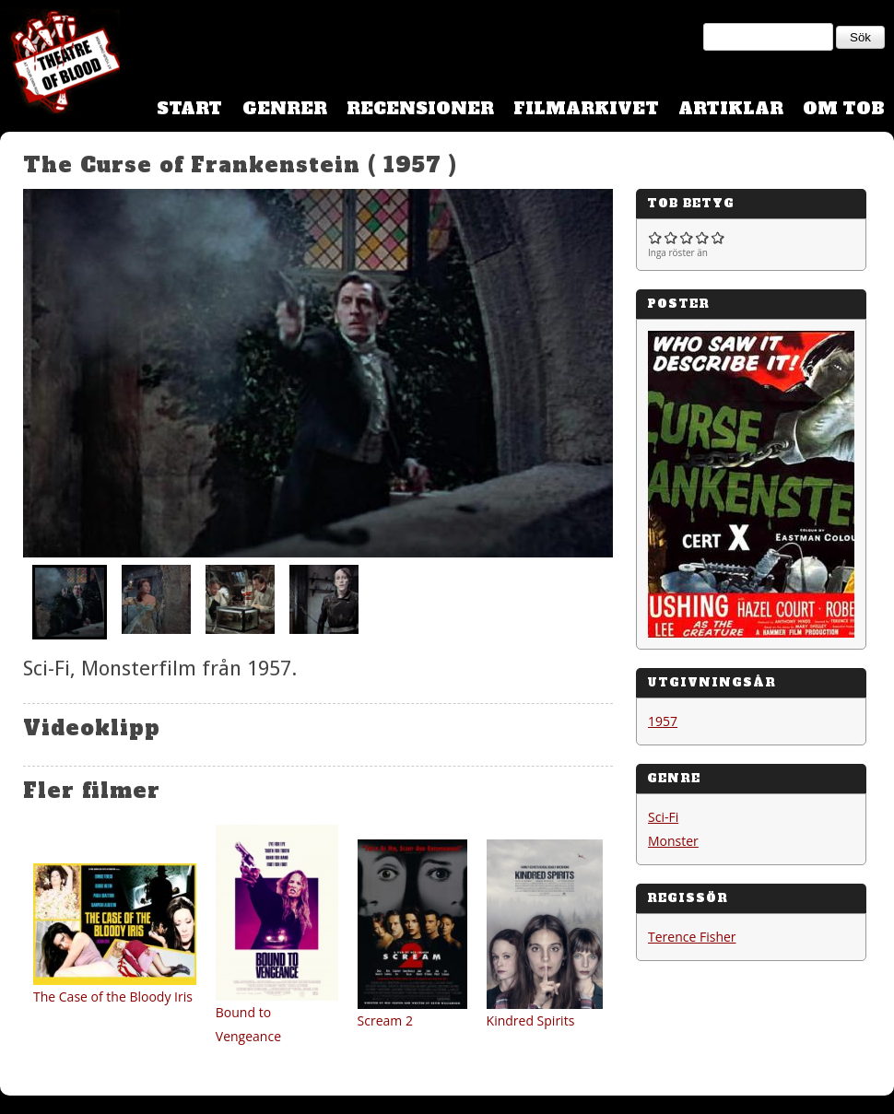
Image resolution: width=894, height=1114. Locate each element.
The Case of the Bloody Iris (113, 996)
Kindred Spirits (531, 1020)
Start (189, 108)
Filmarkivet (586, 108)
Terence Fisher (692, 936)
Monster (673, 841)
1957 (662, 721)
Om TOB (844, 108)
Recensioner (420, 108)
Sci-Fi (663, 817)
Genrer (284, 108)
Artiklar (730, 108)
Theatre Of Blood (60, 64)
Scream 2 (385, 1020)
